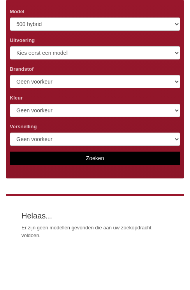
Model (17, 11)
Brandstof (21, 69)
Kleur (16, 98)
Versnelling (23, 126)
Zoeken (95, 158)
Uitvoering (22, 40)
